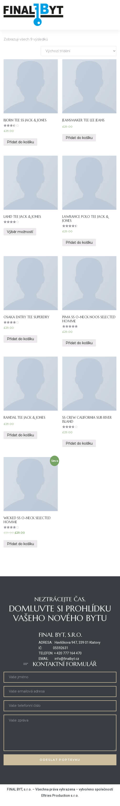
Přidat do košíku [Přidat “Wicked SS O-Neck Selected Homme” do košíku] (20, 544)
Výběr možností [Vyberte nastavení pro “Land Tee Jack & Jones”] (20, 232)
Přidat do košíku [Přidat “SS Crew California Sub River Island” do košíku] (79, 443)
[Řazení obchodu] (78, 51)
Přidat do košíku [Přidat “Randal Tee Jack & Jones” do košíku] (20, 435)
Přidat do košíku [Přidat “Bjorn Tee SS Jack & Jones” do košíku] (20, 142)
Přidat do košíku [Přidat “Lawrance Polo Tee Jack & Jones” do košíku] (79, 242)
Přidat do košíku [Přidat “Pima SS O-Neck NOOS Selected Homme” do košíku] (79, 343)
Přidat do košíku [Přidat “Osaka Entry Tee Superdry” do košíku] (20, 339)
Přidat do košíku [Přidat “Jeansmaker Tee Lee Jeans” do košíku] (79, 138)
